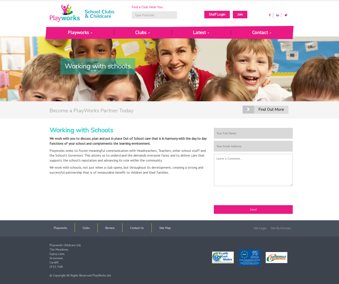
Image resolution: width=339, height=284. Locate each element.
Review (110, 228)
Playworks (80, 32)
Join (240, 14)
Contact (261, 32)
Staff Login (217, 14)
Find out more (271, 109)
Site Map (165, 228)
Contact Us (137, 228)
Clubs (142, 32)
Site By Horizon (281, 228)
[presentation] (247, 196)
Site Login (260, 228)
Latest (201, 32)
